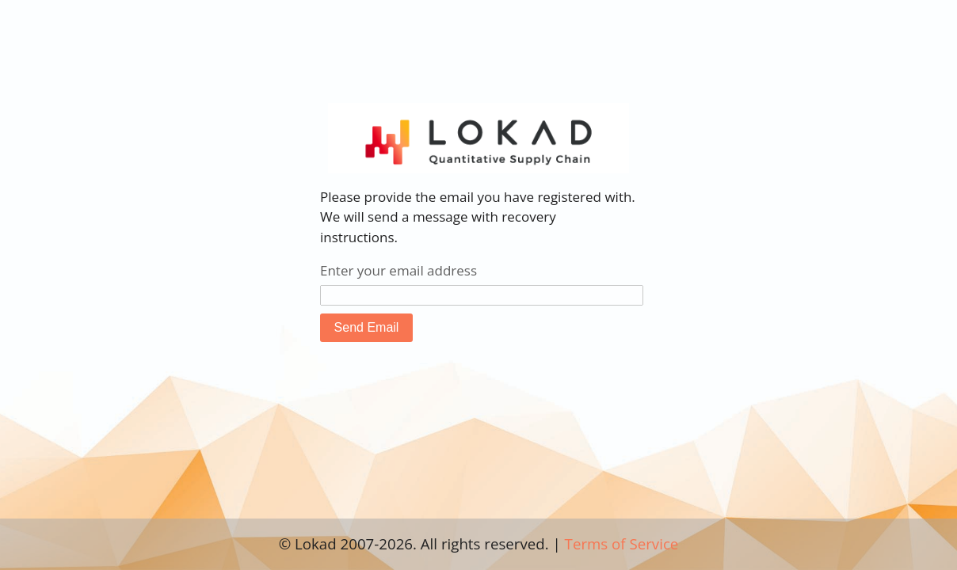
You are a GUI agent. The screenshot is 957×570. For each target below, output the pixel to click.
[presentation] (516, 385)
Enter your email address (398, 270)
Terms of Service (622, 543)
